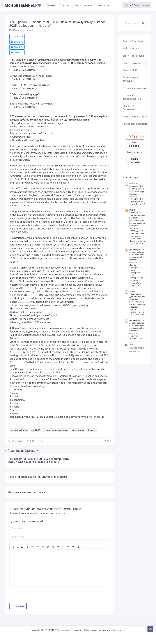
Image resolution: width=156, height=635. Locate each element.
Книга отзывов (83, 5)
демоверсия (78, 430)
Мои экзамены (23, 5)
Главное (50, 5)
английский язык (19, 430)
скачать (17, 36)
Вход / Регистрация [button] (137, 5)
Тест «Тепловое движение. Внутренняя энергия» (38, 476)
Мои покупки (134, 152)
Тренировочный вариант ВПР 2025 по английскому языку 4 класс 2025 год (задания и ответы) (38, 460)
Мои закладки (134, 144)
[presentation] (32, 596)
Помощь (64, 5)
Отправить (18, 606)
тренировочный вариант (56, 430)
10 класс (91, 430)
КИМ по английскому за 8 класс (27, 492)
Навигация (103, 5)
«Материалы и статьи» (23, 30)
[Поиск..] (132, 23)
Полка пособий (135, 160)
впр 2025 (35, 430)
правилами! (59, 513)
